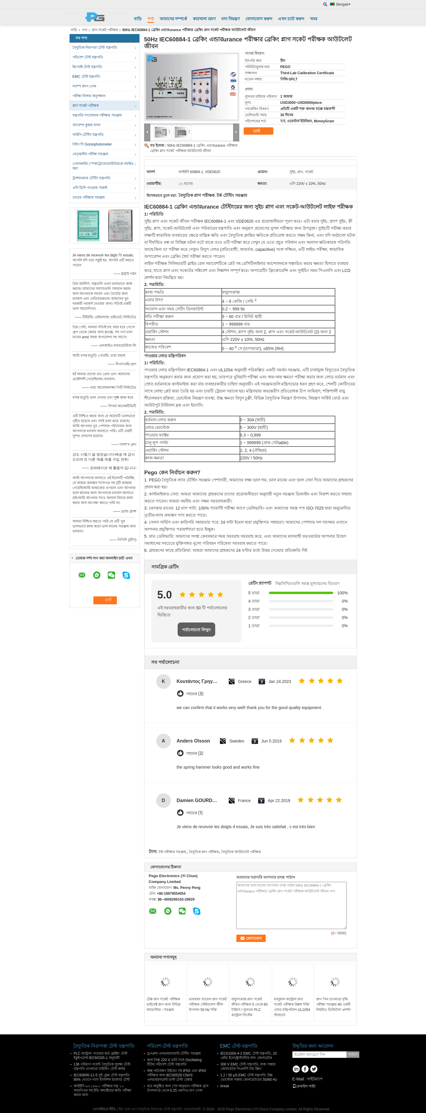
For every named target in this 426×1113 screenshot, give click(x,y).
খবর (313, 18)
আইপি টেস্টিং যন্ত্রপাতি (88, 135)
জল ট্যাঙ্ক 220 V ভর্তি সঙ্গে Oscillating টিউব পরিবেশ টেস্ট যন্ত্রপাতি (174, 1062)
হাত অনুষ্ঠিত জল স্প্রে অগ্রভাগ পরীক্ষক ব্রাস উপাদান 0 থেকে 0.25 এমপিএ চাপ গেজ (177, 1088)
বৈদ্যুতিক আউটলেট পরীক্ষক (241, 852)
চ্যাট (260, 131)
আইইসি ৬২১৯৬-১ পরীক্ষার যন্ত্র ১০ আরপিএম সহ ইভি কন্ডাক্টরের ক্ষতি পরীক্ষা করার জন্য (103, 1090)
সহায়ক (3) (194, 693)
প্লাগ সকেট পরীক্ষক (105, 30)
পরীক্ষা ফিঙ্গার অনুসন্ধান (89, 96)
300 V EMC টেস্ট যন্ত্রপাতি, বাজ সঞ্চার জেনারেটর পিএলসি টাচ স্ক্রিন (248, 1066)
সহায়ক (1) (194, 813)
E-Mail (298, 1079)
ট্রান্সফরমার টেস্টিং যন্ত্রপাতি (92, 178)
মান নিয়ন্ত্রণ (230, 18)
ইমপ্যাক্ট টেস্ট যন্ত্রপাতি (87, 67)
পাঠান (353, 1054)
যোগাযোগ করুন (258, 18)
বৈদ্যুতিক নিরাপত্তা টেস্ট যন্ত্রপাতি (95, 47)
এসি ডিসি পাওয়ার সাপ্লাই (90, 188)
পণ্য (150, 18)
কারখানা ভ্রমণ (204, 18)
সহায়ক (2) (194, 753)
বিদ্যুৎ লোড (209, 249)
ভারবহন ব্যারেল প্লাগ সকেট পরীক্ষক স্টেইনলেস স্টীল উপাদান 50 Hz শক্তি (208, 1004)
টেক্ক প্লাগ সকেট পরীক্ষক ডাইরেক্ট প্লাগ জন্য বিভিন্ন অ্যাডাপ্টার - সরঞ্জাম (164, 1004)
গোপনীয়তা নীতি (104, 1109)
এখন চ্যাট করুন (291, 19)
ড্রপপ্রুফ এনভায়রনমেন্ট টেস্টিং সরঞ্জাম (174, 1053)
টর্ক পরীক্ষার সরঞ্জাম (172, 852)
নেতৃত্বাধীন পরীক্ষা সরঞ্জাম (91, 154)
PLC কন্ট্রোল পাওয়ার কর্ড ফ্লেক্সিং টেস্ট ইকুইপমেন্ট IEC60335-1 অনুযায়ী (100, 1055)
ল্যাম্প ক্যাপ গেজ (85, 86)
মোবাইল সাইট (304, 1086)
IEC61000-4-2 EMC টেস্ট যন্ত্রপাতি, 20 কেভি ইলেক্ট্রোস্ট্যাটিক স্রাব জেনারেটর (248, 1055)
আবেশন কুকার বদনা (87, 125)
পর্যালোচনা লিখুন (196, 629)
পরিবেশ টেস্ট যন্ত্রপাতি (88, 57)
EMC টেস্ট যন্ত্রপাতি (86, 77)
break (224, 1086)
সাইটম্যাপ (315, 1079)
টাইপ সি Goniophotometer (92, 144)
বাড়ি (138, 18)
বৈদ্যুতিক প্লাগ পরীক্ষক (204, 852)
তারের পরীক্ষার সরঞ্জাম (89, 197)
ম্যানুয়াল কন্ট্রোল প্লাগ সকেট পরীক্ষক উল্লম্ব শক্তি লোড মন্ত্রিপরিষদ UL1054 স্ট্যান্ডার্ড (292, 1007)
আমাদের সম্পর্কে (173, 18)
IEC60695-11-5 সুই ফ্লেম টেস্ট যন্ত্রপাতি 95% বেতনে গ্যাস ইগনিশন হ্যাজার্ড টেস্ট (102, 1077)
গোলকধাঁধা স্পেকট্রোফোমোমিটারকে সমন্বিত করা (103, 166)
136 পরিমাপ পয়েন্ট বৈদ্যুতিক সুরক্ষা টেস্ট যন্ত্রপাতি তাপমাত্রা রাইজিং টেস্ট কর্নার (102, 1066)
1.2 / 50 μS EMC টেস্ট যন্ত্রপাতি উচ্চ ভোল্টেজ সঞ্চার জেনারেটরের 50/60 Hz (248, 1077)
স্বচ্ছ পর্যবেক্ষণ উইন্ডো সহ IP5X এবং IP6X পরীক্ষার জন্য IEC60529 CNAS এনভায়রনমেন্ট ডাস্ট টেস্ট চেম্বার (176, 1075)
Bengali (343, 4)
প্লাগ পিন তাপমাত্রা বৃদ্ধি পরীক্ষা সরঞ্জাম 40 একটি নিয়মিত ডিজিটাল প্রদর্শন (333, 1004)
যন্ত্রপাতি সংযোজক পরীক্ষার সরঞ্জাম (97, 115)
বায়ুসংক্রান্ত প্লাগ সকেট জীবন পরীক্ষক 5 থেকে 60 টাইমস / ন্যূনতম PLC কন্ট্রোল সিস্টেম (249, 1007)
